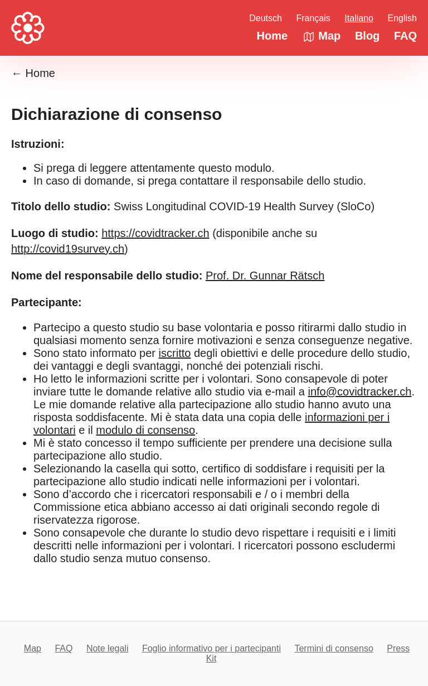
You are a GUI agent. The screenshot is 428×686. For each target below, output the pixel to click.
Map (321, 36)
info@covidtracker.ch (359, 391)
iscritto (175, 353)
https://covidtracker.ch (155, 233)
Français (313, 18)
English (402, 18)
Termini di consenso (333, 648)
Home (272, 36)
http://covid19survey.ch (67, 249)
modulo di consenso (145, 430)
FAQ (405, 36)
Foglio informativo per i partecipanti (211, 648)
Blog (367, 36)
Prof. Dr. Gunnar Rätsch (265, 275)
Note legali (107, 648)
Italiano (358, 18)
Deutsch (265, 18)
